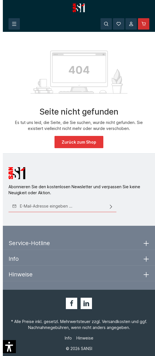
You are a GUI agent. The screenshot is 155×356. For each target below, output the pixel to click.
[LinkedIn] (86, 303)
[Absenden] (111, 206)
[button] (9, 346)
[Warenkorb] (143, 24)
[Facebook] (71, 303)
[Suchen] (106, 24)
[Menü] (14, 24)
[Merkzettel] (118, 24)
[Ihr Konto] (131, 24)
